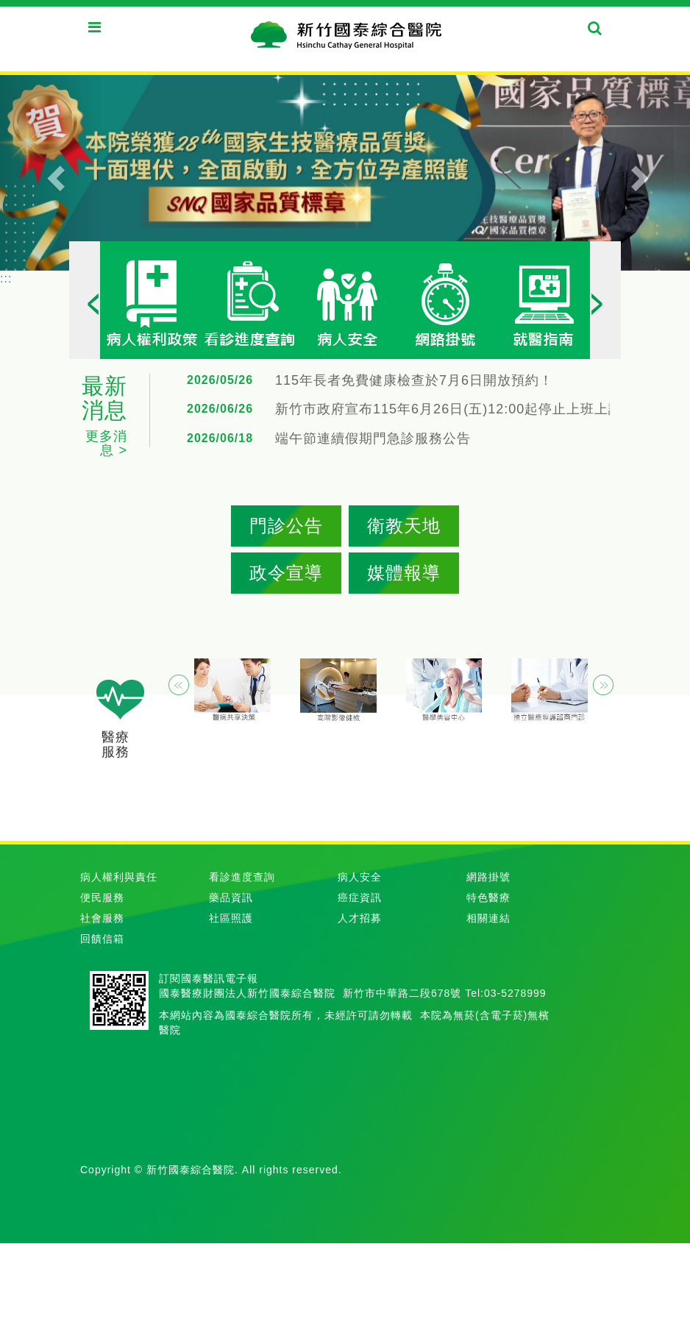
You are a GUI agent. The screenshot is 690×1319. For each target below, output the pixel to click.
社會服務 (102, 918)
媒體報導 (404, 573)
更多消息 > (106, 443)
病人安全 (360, 877)
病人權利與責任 (118, 877)
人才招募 (360, 918)
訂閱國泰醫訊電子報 (208, 978)
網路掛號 (488, 877)
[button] (52, 172)
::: (6, 278)
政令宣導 (286, 573)
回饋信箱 (102, 939)
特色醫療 (488, 897)
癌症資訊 (360, 897)
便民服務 (102, 897)
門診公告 (286, 526)
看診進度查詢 (242, 877)
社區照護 (231, 918)
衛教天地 (404, 526)
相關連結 (488, 918)
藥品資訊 (231, 897)
